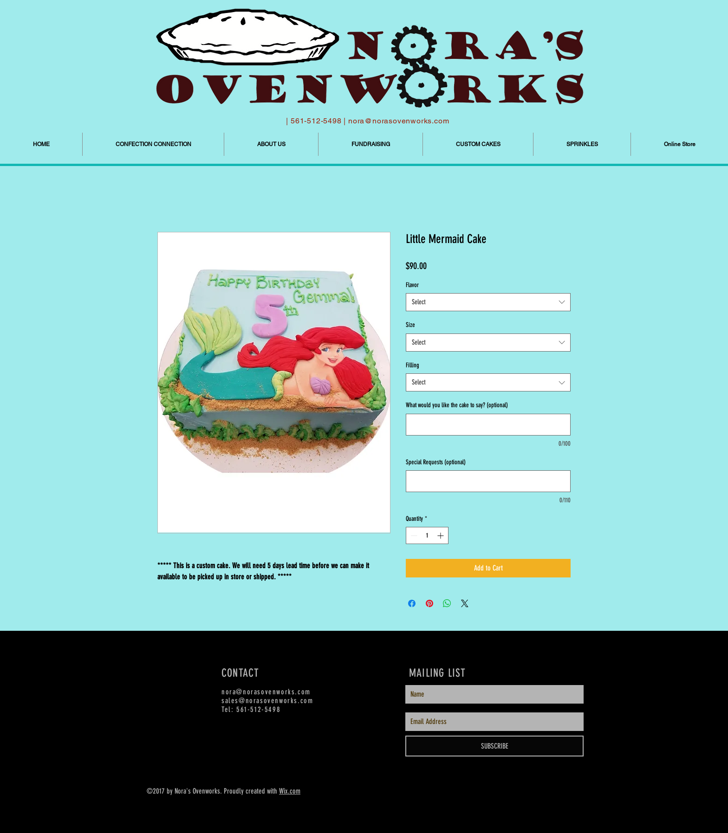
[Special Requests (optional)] (488, 481)
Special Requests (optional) (436, 462)
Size (410, 325)
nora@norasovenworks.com (398, 120)
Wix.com (289, 791)
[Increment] (441, 535)
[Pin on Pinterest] (429, 603)
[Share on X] (464, 603)
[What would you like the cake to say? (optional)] (488, 424)
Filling (412, 365)
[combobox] (488, 302)
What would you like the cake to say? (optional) (457, 405)
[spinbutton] (427, 535)
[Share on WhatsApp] (447, 603)
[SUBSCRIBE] (494, 746)
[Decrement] (413, 535)
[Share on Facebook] (411, 603)
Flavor (412, 285)
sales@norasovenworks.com (267, 700)
